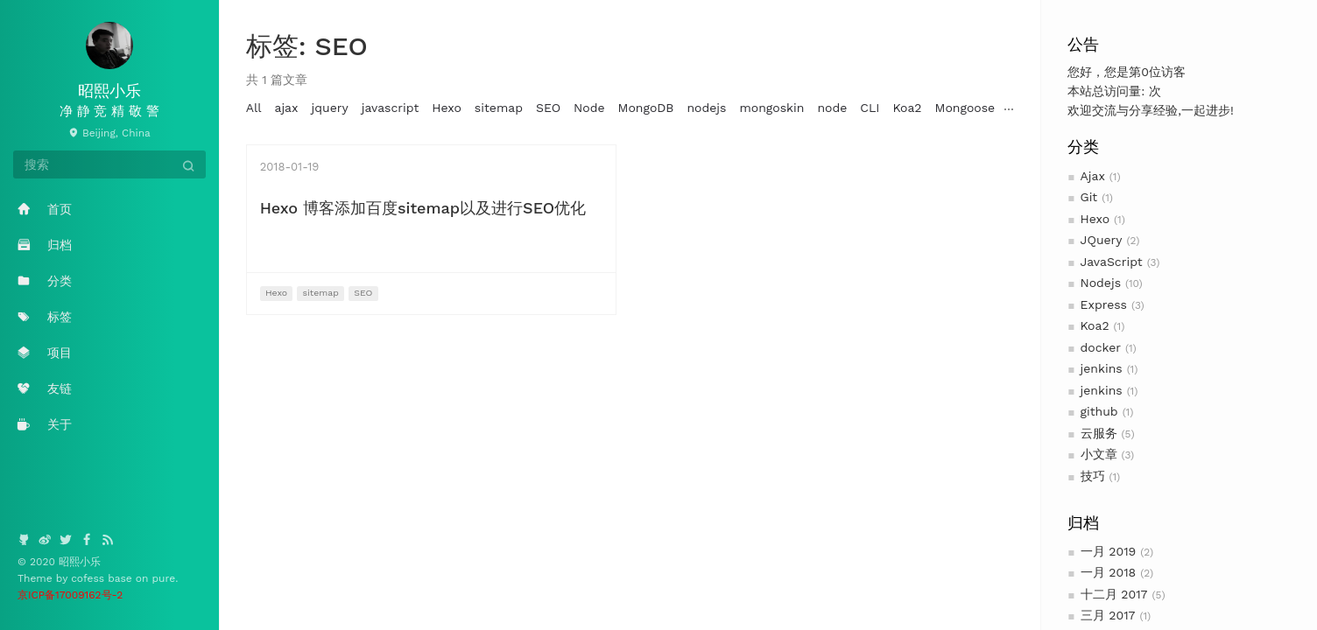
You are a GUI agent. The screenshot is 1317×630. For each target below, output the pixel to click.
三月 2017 (1108, 615)
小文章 (1099, 454)
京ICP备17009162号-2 (70, 595)
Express (1104, 305)
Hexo (1095, 219)
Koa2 (1095, 325)
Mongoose (965, 108)
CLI (869, 108)
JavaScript (1112, 262)
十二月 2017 (1114, 594)
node (832, 108)
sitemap (499, 108)
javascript (390, 108)
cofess (89, 578)
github (1099, 411)
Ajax (1093, 176)
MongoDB (646, 108)
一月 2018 (1109, 572)
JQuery (1102, 240)
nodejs (706, 108)
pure (164, 578)
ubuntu (1201, 108)
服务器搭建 (1136, 108)
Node (589, 108)
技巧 (1093, 476)
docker (1101, 347)
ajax (286, 108)
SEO (548, 108)
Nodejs (1101, 283)
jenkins (1102, 368)
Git (1089, 197)
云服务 (1099, 433)
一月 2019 (1109, 551)
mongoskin (771, 108)
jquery (330, 108)
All (254, 108)
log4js (1025, 108)
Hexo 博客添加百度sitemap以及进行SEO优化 (423, 208)
